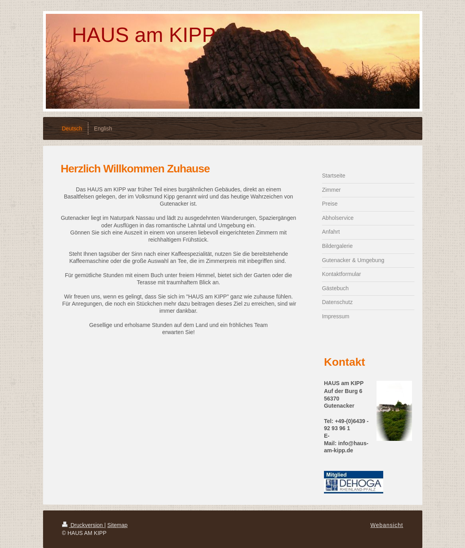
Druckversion (83, 525)
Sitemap (117, 525)
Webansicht (387, 525)
